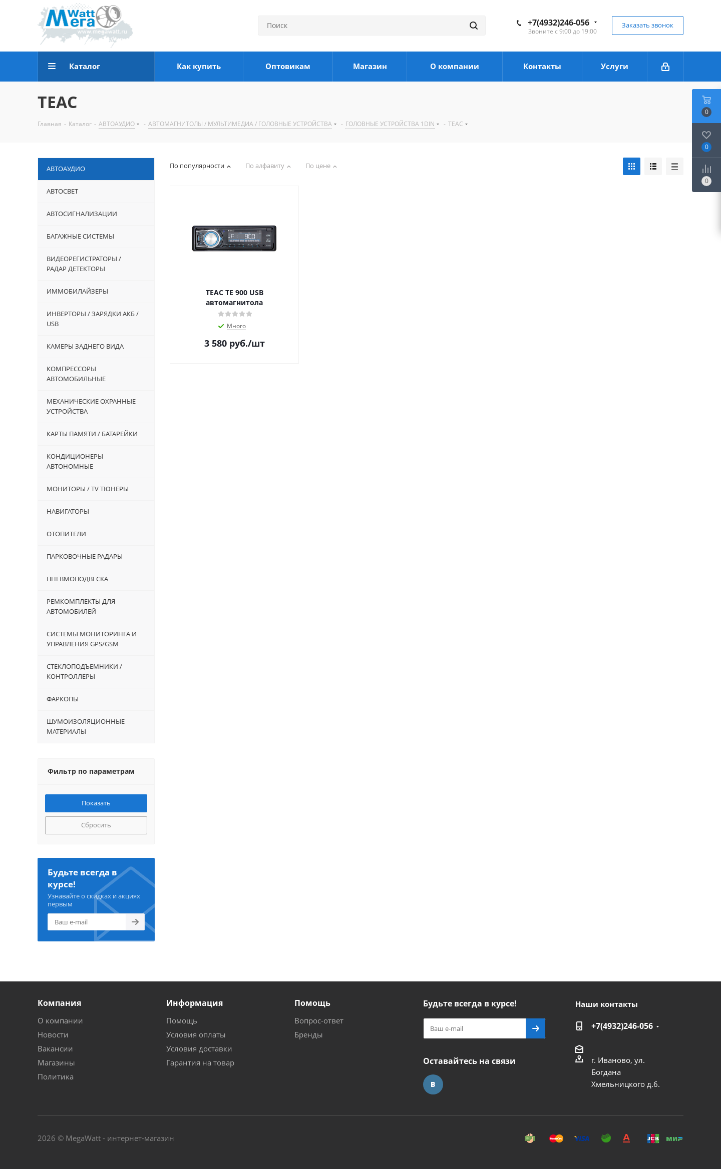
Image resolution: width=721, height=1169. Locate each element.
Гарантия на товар (200, 1062)
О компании (60, 1020)
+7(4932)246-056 (558, 22)
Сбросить (96, 824)
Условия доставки (199, 1048)
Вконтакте (433, 1084)
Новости (53, 1034)
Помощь (181, 1020)
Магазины (56, 1062)
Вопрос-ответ (318, 1020)
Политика (56, 1076)
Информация (194, 1002)
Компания (59, 1002)
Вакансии (55, 1048)
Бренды (308, 1034)
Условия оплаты (196, 1034)
